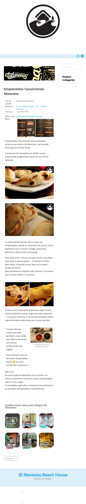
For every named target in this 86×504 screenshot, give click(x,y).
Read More (10, 459)
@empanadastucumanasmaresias (29, 117)
